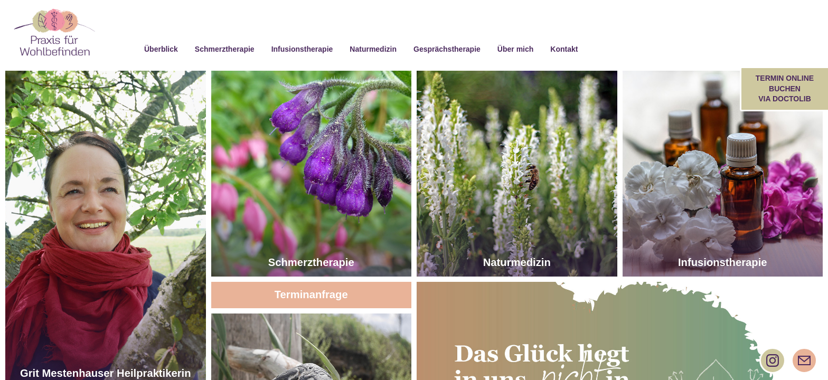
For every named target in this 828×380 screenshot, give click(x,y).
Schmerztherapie (311, 261)
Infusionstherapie (722, 261)
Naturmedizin (517, 261)
